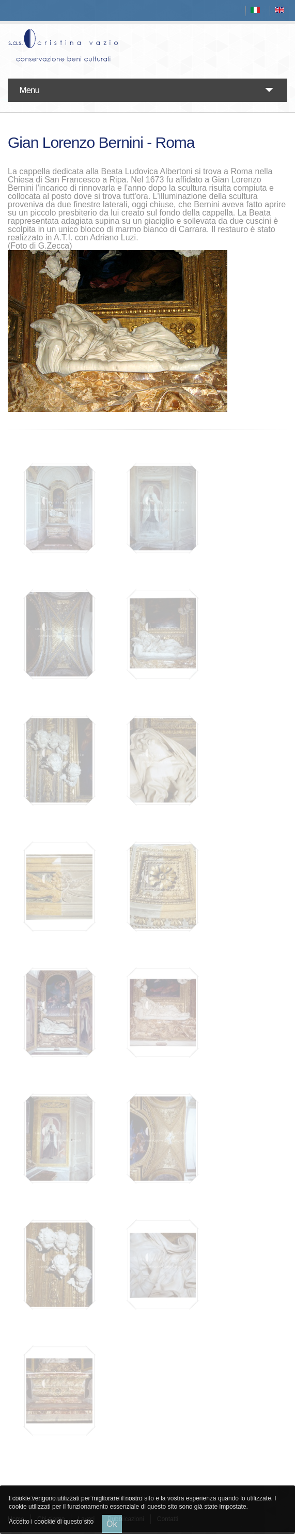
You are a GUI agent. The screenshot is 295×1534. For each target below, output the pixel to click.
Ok (111, 1524)
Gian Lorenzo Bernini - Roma (101, 142)
